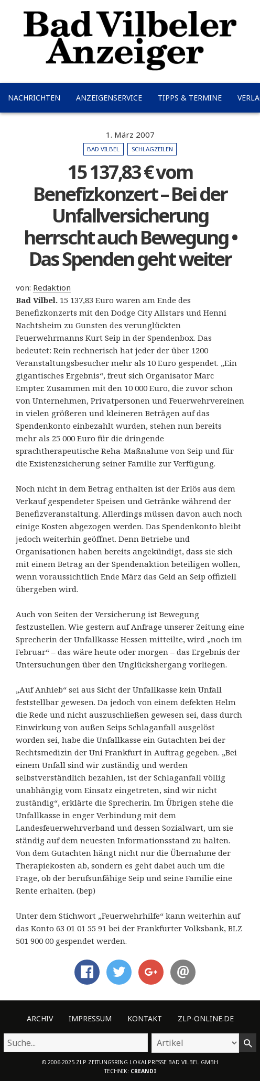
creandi (143, 1071)
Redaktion (52, 287)
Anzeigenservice (109, 98)
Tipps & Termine (190, 98)
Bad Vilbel (103, 149)
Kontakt (144, 1018)
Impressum (90, 1018)
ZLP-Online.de (206, 1018)
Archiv (40, 1018)
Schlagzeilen (152, 149)
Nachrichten (34, 98)
